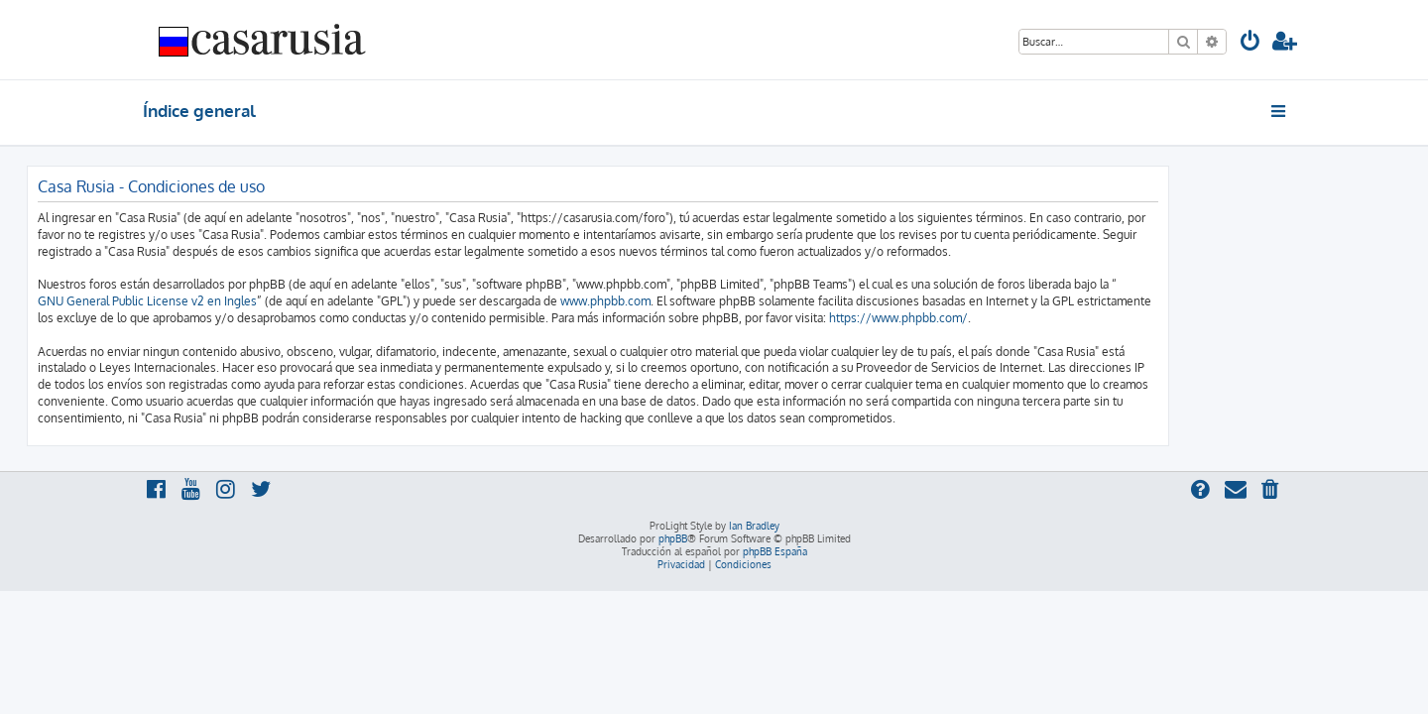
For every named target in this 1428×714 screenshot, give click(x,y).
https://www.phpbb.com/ (1014, 317)
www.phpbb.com (721, 301)
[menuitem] (1250, 43)
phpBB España (775, 551)
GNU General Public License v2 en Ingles (263, 301)
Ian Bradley (754, 526)
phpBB (672, 538)
